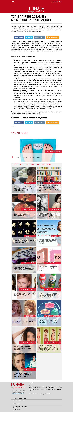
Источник (13, 161)
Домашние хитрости (20, 441)
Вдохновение (17, 444)
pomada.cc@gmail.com (18, 428)
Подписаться (56, 1)
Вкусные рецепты (18, 435)
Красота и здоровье (19, 432)
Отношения (16, 438)
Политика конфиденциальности (40, 428)
